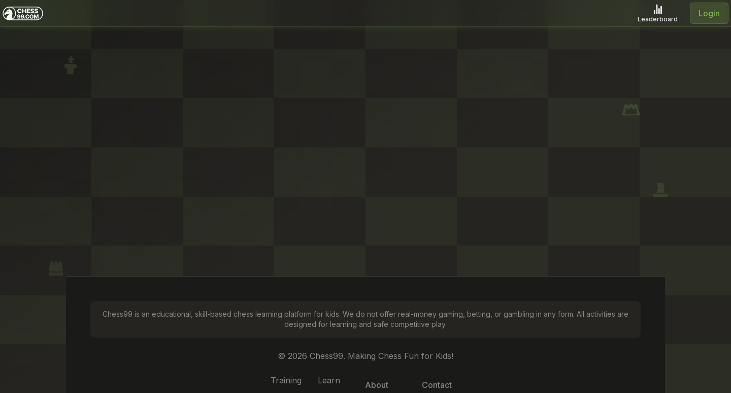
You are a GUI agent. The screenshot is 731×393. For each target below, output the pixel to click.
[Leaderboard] (658, 13)
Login (709, 13)
